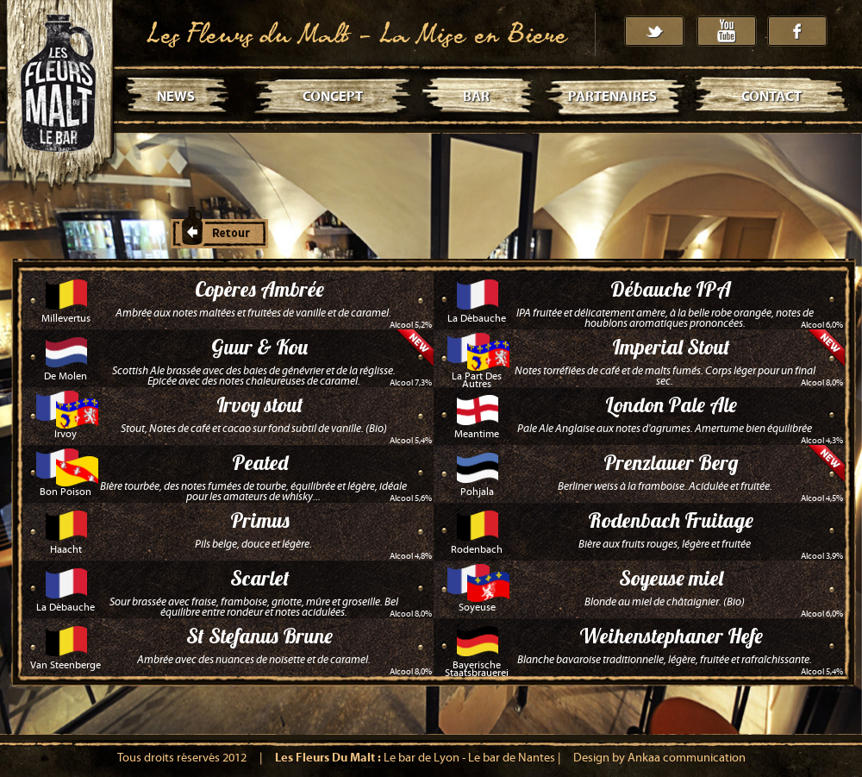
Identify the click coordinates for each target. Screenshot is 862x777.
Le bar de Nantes (511, 758)
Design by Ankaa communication (659, 758)
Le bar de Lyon (421, 758)
